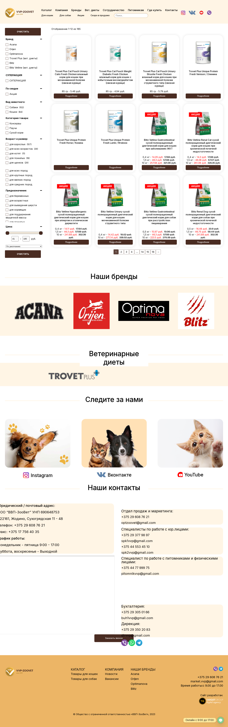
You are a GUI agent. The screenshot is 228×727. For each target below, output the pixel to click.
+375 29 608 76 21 (29, 525)
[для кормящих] (7, 210)
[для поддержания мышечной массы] (7, 214)
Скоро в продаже (100, 15)
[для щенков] (7, 162)
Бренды (76, 10)
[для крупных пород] (7, 175)
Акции (81, 15)
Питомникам (136, 10)
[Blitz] (7, 63)
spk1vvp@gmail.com (137, 541)
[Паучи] (7, 128)
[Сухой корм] (7, 132)
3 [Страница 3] (126, 251)
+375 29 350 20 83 (135, 629)
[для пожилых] (7, 158)
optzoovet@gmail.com (138, 523)
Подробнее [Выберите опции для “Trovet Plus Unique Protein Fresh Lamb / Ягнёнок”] (115, 167)
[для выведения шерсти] (7, 205)
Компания (61, 10)
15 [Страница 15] (148, 251)
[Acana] (7, 44)
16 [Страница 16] (153, 251)
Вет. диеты (92, 10)
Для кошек (47, 15)
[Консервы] (7, 123)
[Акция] (7, 94)
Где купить (155, 10)
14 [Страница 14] (142, 251)
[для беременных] (7, 196)
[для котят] (7, 153)
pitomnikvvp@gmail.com (140, 573)
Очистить (23, 32)
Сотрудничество (114, 10)
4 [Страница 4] (131, 251)
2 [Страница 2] (121, 251)
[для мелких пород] (7, 180)
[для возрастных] (7, 200)
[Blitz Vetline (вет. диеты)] (7, 67)
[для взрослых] (7, 144)
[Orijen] (7, 49)
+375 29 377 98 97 (135, 535)
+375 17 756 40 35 (23, 532)
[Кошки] (7, 112)
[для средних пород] (7, 184)
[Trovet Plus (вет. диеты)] (7, 58)
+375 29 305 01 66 (135, 612)
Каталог (46, 10)
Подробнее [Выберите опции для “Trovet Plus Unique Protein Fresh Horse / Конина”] (71, 167)
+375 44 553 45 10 (135, 547)
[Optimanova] (7, 53)
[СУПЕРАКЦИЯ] (7, 80)
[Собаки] (7, 107)
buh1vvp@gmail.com (137, 618)
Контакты (172, 10)
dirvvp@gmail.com (135, 635)
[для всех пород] (7, 170)
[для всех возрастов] (7, 149)
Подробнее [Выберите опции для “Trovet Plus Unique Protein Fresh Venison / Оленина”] (203, 96)
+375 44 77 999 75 (135, 568)
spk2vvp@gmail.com (137, 552)
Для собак (65, 15)
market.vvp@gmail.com (206, 681)
